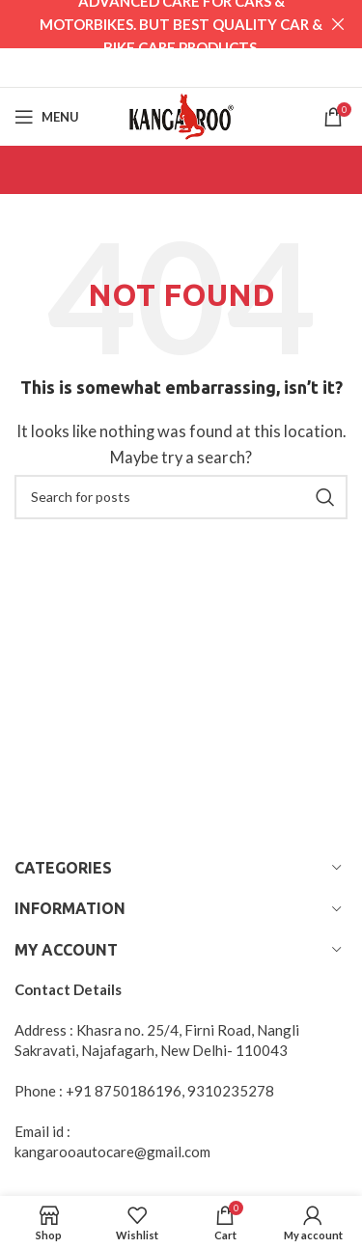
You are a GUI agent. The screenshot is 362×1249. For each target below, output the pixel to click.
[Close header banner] (338, 24)
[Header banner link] (152, 24)
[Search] (181, 497)
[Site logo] (181, 114)
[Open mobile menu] (47, 116)
